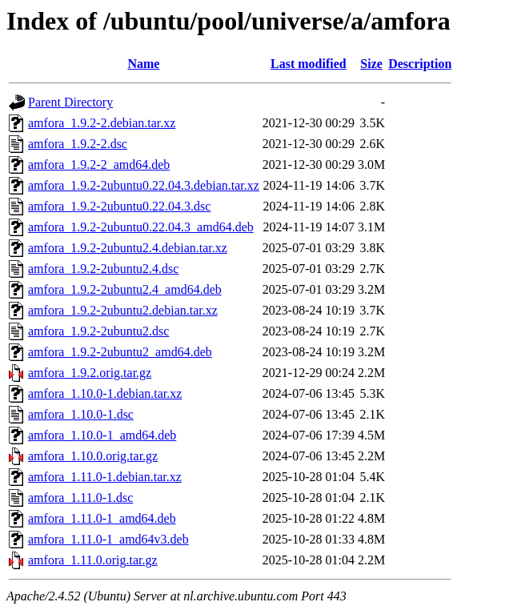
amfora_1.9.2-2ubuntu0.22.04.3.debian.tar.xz (143, 185)
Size (371, 63)
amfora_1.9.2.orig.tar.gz (89, 372)
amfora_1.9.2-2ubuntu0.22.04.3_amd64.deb (141, 227)
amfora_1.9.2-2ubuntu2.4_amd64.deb (125, 289)
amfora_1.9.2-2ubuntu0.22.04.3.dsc (119, 206)
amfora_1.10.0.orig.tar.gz (93, 456)
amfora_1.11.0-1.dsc (80, 497)
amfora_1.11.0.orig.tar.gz (93, 560)
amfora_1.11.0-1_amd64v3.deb (108, 539)
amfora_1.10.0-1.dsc (81, 414)
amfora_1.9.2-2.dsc (77, 143)
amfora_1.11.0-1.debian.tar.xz (105, 477)
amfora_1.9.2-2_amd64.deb (99, 164)
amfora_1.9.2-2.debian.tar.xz (101, 123)
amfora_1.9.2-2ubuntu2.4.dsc (103, 268)
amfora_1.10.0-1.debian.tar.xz (105, 393)
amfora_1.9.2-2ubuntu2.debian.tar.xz (123, 310)
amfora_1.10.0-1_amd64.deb (102, 435)
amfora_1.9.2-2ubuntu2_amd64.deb (120, 352)
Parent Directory (70, 102)
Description (419, 63)
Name (143, 63)
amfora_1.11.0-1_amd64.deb (102, 518)
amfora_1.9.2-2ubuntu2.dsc (98, 331)
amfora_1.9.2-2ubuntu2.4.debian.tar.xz (127, 248)
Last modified (309, 63)
